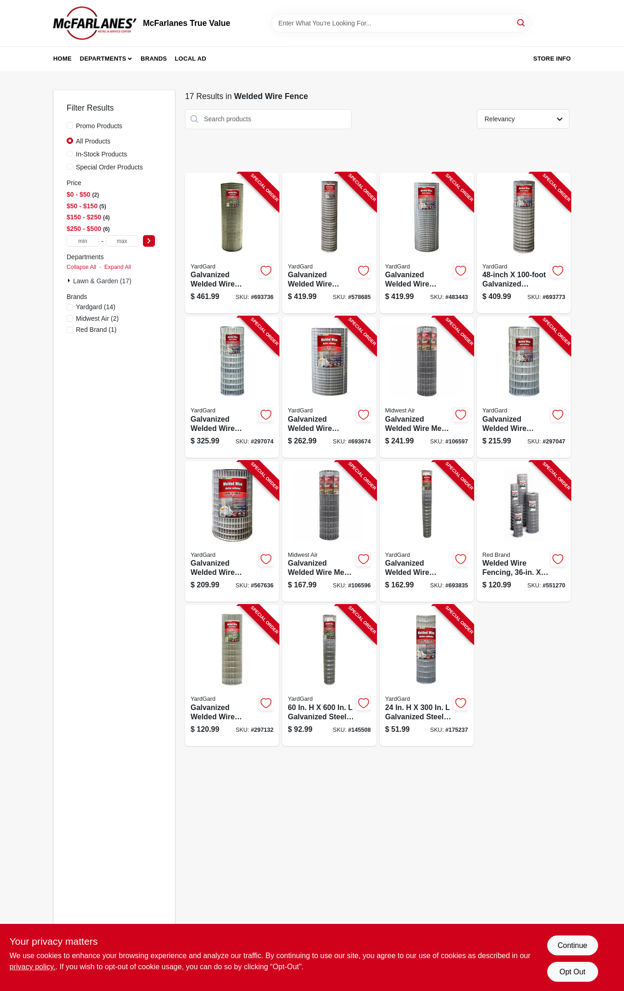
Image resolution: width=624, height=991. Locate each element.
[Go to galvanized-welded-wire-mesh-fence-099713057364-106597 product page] (427, 387)
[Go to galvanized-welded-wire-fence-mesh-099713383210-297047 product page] (524, 387)
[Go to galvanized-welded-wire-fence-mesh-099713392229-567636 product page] (232, 531)
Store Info (552, 58)
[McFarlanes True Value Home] (94, 23)
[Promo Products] (70, 125)
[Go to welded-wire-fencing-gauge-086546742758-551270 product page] (524, 531)
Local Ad (190, 58)
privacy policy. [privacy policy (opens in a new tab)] (33, 967)
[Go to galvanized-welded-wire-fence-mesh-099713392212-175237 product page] (427, 675)
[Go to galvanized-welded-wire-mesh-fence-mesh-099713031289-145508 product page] (329, 675)
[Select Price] (149, 241)
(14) (95, 307)
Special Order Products (109, 167)
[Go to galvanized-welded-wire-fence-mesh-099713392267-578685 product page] (329, 243)
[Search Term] (400, 23)
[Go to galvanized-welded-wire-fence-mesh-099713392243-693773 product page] (524, 243)
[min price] (83, 241)
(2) (97, 318)
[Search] (521, 22)
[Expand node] (70, 280)
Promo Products (99, 126)
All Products (93, 141)
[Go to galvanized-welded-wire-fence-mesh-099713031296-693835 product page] (427, 531)
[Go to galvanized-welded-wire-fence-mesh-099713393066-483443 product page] (427, 243)
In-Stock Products (101, 154)
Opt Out (572, 972)
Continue (572, 945)
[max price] (122, 241)
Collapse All (81, 267)
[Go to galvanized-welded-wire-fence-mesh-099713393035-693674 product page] (329, 387)
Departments (103, 58)
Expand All (117, 267)
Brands (154, 58)
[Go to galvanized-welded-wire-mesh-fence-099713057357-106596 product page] (329, 531)
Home (62, 58)
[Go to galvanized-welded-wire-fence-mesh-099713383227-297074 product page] (232, 387)
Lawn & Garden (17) (102, 281)
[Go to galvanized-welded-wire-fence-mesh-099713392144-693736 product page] (232, 243)
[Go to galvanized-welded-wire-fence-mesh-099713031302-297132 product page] (232, 675)
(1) (96, 329)
